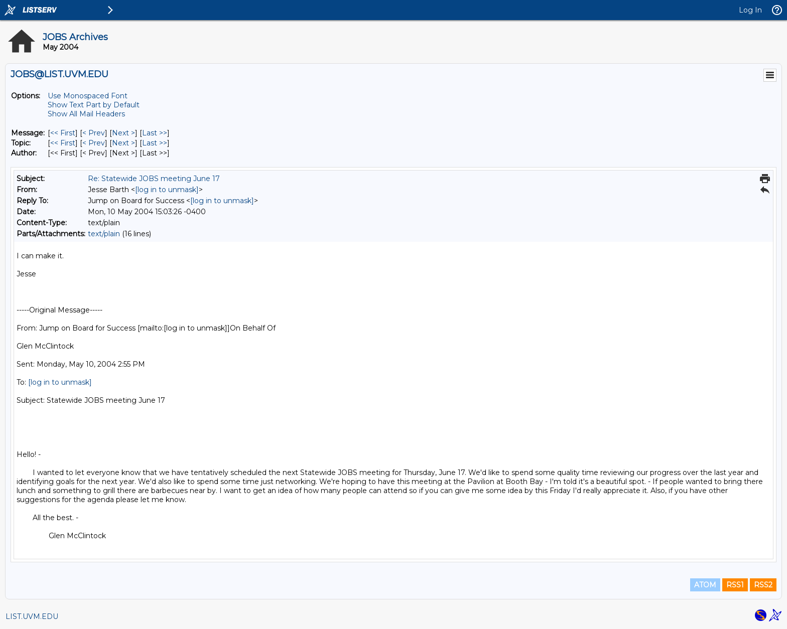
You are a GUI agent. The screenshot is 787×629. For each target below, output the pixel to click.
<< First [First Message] (62, 132)
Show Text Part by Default (94, 104)
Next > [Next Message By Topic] (123, 142)
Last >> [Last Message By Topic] (154, 142)
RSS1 (735, 584)
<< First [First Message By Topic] (62, 142)
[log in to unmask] (167, 189)
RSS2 (763, 584)
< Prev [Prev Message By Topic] (93, 142)
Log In (750, 10)
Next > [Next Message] (123, 132)
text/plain (104, 233)
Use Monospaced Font (87, 95)
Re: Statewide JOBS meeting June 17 (154, 178)
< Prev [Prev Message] (93, 132)
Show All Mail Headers (86, 113)
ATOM (705, 584)
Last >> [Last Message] (154, 132)
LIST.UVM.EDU (32, 616)
